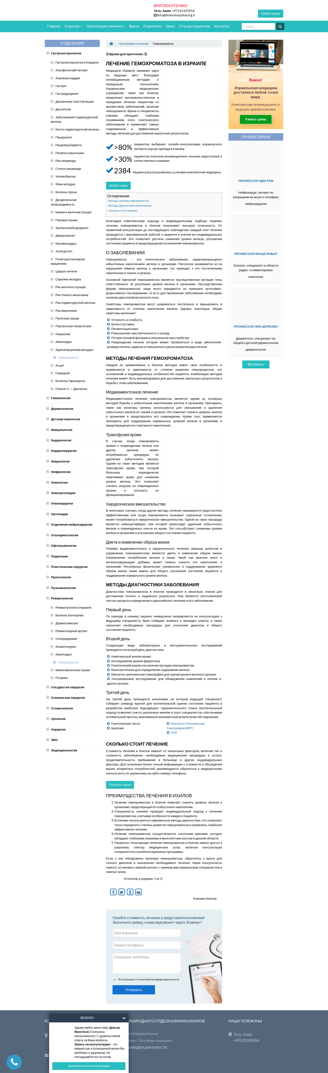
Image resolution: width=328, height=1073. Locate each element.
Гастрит (61, 86)
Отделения (152, 26)
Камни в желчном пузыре (73, 212)
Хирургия (58, 729)
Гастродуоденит (67, 93)
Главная (53, 26)
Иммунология (61, 430)
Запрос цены (118, 185)
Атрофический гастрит (71, 70)
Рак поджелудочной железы (75, 302)
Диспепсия (63, 109)
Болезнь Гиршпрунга (70, 381)
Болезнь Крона (66, 192)
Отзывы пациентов (194, 26)
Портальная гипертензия (73, 326)
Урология (58, 718)
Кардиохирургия (64, 450)
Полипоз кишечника (69, 153)
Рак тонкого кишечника (71, 295)
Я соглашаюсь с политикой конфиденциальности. (149, 979)
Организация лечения (105, 26)
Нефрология (60, 472)
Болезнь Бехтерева (69, 615)
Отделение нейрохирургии (71, 524)
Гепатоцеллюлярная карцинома (68, 261)
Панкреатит (63, 137)
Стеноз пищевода (68, 168)
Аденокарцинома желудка (74, 349)
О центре (73, 26)
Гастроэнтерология (66, 53)
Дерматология (62, 408)
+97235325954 (183, 11)
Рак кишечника (66, 310)
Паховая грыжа (66, 220)
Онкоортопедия (63, 493)
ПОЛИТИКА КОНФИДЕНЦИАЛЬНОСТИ (136, 1047)
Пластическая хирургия (69, 566)
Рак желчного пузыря (70, 287)
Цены (170, 26)
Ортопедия (59, 514)
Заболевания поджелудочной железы (74, 119)
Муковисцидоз (65, 243)
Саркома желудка (68, 279)
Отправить (134, 990)
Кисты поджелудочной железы (77, 129)
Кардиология (61, 440)
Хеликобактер (65, 176)
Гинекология (61, 398)
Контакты (221, 26)
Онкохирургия (62, 503)
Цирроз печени (66, 271)
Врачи (134, 26)
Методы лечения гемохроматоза (128, 200)
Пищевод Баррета (68, 145)
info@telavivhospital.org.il (176, 15)
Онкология (59, 482)
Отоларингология (64, 535)
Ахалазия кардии (67, 78)
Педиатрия (59, 556)
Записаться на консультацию (89, 1066)
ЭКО (54, 740)
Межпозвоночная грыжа (72, 670)
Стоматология (62, 708)
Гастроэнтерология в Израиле (77, 62)
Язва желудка (65, 184)
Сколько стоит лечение (122, 210)
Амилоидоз (63, 342)
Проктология (61, 577)
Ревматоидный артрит (71, 631)
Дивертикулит (65, 235)
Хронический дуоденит (71, 228)
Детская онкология (65, 419)
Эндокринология (64, 750)
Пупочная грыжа (67, 318)
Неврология (60, 461)
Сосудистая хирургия (67, 687)
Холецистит (64, 251)
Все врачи (256, 364)
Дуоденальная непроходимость (64, 202)
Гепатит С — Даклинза (71, 389)
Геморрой (62, 373)
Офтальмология (63, 545)
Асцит (59, 365)
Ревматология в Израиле (73, 607)
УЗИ (174, 732)
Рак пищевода (65, 160)
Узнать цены (270, 13)
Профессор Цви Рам (255, 181)
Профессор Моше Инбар (255, 253)
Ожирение (62, 334)
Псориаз (61, 678)
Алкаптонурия (65, 646)
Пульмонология (63, 588)
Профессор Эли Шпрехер (256, 326)
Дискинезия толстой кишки (74, 101)
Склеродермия (66, 638)
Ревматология (62, 598)
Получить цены (120, 784)
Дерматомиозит (66, 623)
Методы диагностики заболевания (129, 205)
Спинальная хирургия (68, 697)
